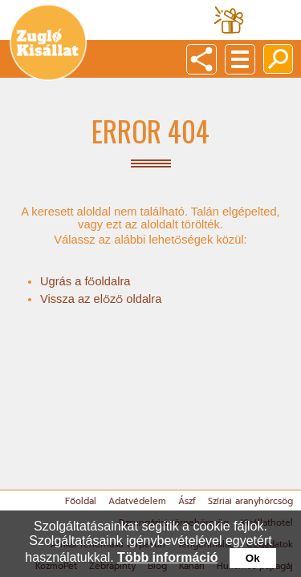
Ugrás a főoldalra (85, 281)
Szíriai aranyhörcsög (250, 501)
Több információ (167, 557)
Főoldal (80, 501)
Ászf (187, 501)
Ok (253, 558)
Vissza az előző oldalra (100, 299)
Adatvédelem (137, 501)
